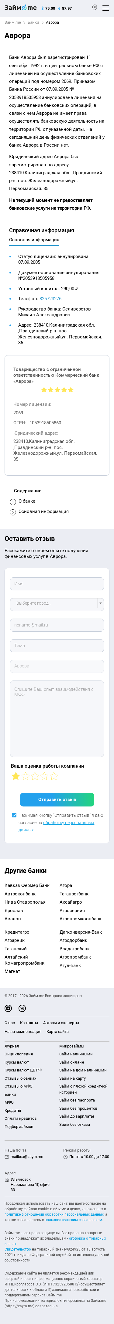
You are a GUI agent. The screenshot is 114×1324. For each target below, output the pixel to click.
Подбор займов (19, 1126)
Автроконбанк (20, 894)
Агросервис (72, 910)
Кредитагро (17, 932)
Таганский (16, 949)
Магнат (12, 971)
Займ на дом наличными (83, 1070)
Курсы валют (17, 1062)
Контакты (29, 1022)
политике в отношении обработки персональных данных (54, 1214)
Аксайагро (71, 902)
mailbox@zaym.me (27, 1156)
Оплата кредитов (20, 1118)
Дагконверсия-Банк (81, 932)
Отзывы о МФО (19, 1086)
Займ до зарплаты (76, 1116)
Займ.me (13, 22)
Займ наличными (76, 1054)
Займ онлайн (71, 1062)
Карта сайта (58, 1031)
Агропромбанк (75, 957)
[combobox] (57, 604)
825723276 (50, 298)
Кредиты (13, 1110)
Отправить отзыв (57, 799)
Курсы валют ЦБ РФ (23, 1070)
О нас (10, 1022)
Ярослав (14, 910)
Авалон (13, 919)
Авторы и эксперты (61, 1022)
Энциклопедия (19, 1054)
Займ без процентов (78, 1108)
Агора (66, 885)
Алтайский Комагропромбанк (24, 960)
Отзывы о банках (20, 1078)
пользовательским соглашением (73, 1220)
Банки (33, 22)
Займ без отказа (74, 1124)
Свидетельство (18, 1249)
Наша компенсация (23, 1031)
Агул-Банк (70, 965)
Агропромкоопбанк (81, 919)
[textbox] (55, 604)
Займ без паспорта (77, 1100)
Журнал (12, 1046)
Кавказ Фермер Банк (27, 885)
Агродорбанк (73, 940)
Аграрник (15, 940)
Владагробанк (75, 949)
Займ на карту (72, 1078)
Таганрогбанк (74, 894)
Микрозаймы (71, 1046)
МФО (9, 1102)
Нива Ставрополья (25, 902)
